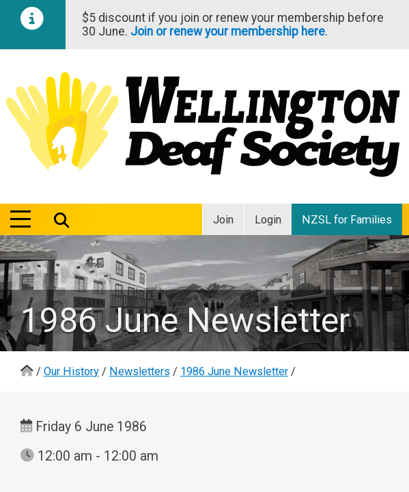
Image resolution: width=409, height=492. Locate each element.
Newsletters (139, 371)
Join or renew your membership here (227, 31)
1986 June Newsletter (234, 371)
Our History (71, 371)
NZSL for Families (347, 219)
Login (268, 219)
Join (223, 219)
